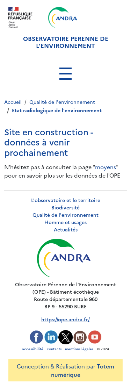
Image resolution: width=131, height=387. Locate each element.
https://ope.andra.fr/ (65, 319)
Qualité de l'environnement (65, 214)
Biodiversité (65, 207)
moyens (105, 167)
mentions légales (79, 348)
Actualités (66, 229)
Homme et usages (65, 221)
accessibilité (32, 348)
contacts (54, 348)
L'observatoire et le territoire (65, 199)
